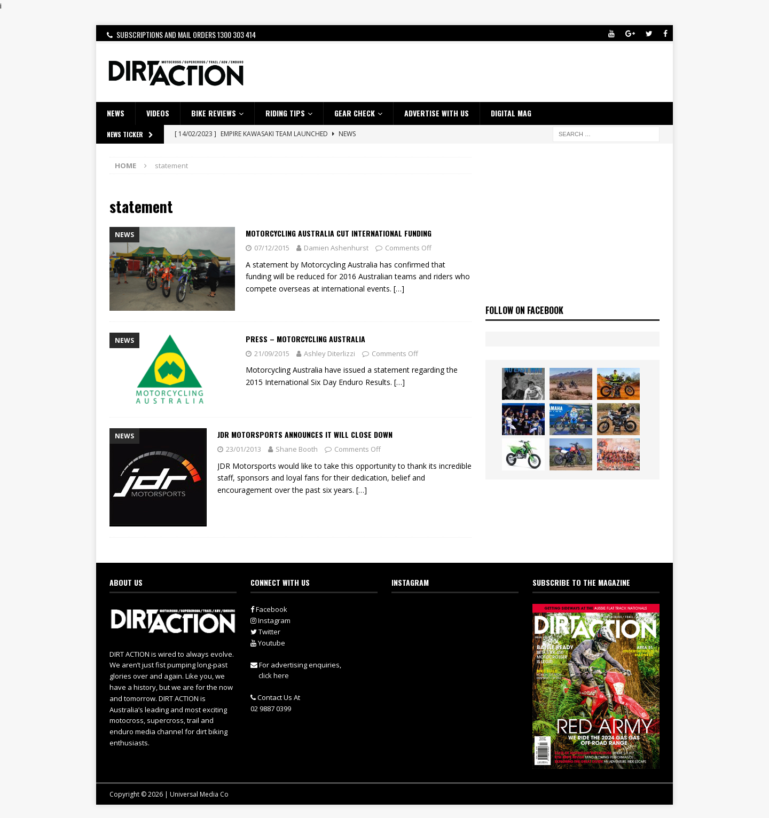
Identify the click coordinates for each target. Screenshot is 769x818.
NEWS (115, 113)
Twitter (265, 631)
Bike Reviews (213, 113)
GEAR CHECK (354, 113)
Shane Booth (297, 449)
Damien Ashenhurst (336, 248)
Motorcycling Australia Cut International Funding (338, 233)
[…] (399, 289)
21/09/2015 (271, 353)
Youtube (267, 643)
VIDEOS (157, 113)
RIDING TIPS (285, 113)
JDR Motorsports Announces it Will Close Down (305, 434)
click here (273, 675)
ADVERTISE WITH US (436, 113)
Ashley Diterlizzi (329, 353)
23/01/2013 (243, 449)
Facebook (268, 609)
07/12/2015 (271, 248)
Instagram (270, 620)
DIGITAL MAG (511, 113)
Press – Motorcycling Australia (305, 338)
